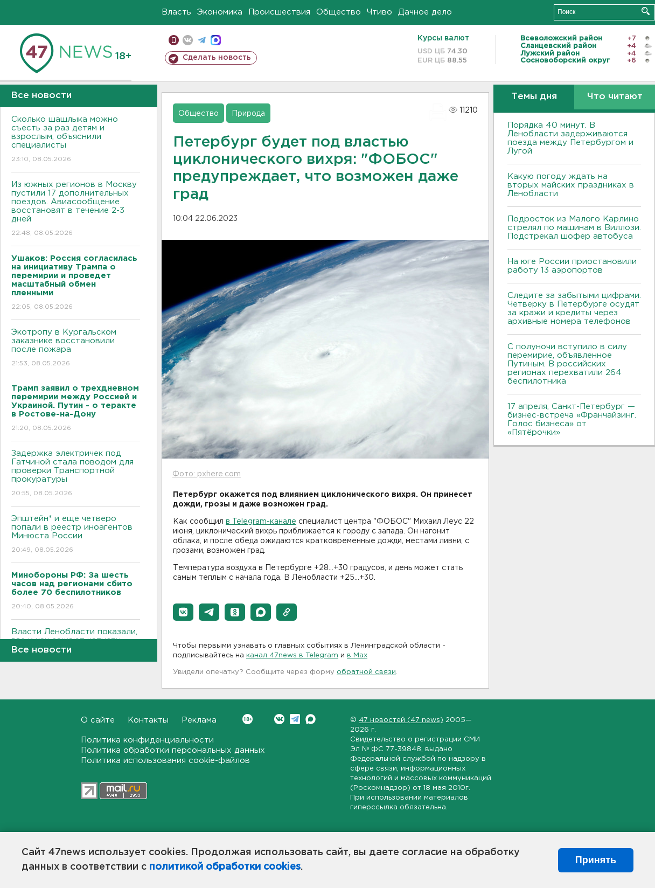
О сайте (98, 720)
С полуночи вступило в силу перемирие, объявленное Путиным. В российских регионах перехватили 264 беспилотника (567, 364)
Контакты (148, 720)
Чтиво (379, 12)
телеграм (202, 40)
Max (310, 719)
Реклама (199, 720)
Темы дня (534, 97)
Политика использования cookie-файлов (165, 760)
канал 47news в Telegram (292, 655)
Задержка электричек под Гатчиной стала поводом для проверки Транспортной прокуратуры (75, 474)
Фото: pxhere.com (206, 474)
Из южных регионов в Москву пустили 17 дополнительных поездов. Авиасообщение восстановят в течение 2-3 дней (75, 209)
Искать (646, 11)
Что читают (615, 97)
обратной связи (366, 672)
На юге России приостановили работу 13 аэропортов (572, 266)
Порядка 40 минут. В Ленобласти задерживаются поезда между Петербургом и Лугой (570, 138)
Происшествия (279, 12)
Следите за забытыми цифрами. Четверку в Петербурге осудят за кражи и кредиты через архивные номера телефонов (574, 308)
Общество (338, 12)
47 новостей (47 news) (401, 720)
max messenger (216, 40)
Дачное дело (425, 12)
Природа (248, 113)
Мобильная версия (174, 40)
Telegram (295, 719)
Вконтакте (247, 719)
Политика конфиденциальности (147, 740)
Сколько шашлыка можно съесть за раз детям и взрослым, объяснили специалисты (75, 140)
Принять (595, 860)
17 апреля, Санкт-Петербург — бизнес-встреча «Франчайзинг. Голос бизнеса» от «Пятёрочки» (571, 419)
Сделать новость (217, 57)
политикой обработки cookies (225, 867)
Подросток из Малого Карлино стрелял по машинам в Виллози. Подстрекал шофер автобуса (574, 228)
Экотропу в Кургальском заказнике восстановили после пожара (75, 348)
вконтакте (188, 40)
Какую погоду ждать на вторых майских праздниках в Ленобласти (570, 185)
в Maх (357, 655)
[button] (183, 612)
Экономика (219, 12)
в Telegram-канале (261, 521)
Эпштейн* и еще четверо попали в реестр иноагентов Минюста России (75, 534)
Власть (176, 12)
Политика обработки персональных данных (173, 750)
